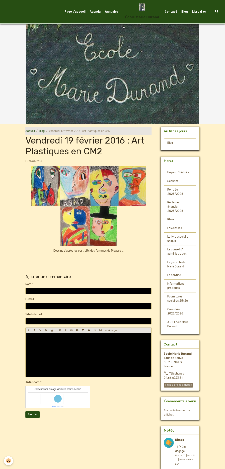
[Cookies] (8, 460)
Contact (171, 11)
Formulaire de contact (178, 385)
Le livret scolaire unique (177, 239)
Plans (170, 219)
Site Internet (33, 314)
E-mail (29, 299)
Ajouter (32, 414)
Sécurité (173, 181)
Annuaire (111, 11)
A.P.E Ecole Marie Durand (178, 324)
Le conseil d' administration (177, 251)
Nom (28, 284)
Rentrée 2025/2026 (175, 192)
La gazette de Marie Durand (176, 264)
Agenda (95, 11)
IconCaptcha (57, 407)
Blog (184, 11)
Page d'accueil (74, 11)
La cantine (174, 275)
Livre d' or (199, 11)
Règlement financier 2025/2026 (175, 207)
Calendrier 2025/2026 (175, 311)
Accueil (30, 131)
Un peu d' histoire (178, 172)
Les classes (174, 228)
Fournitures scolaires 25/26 (177, 298)
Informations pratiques (175, 286)
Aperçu (111, 330)
